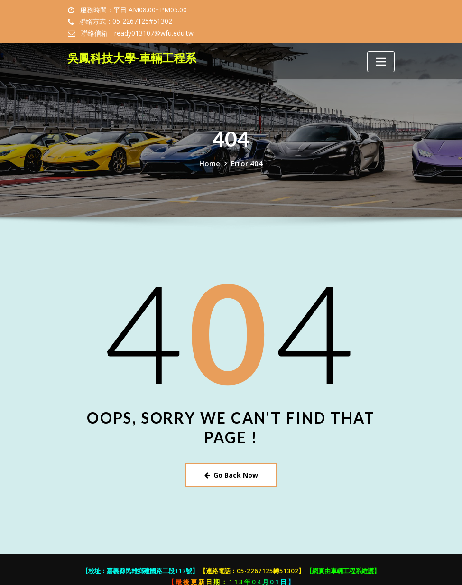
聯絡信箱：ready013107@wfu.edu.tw (255, 21)
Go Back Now (231, 462)
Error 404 (246, 151)
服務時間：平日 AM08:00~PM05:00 (130, 10)
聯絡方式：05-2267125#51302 (124, 21)
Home (211, 151)
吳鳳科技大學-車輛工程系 (126, 45)
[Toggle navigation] (381, 50)
